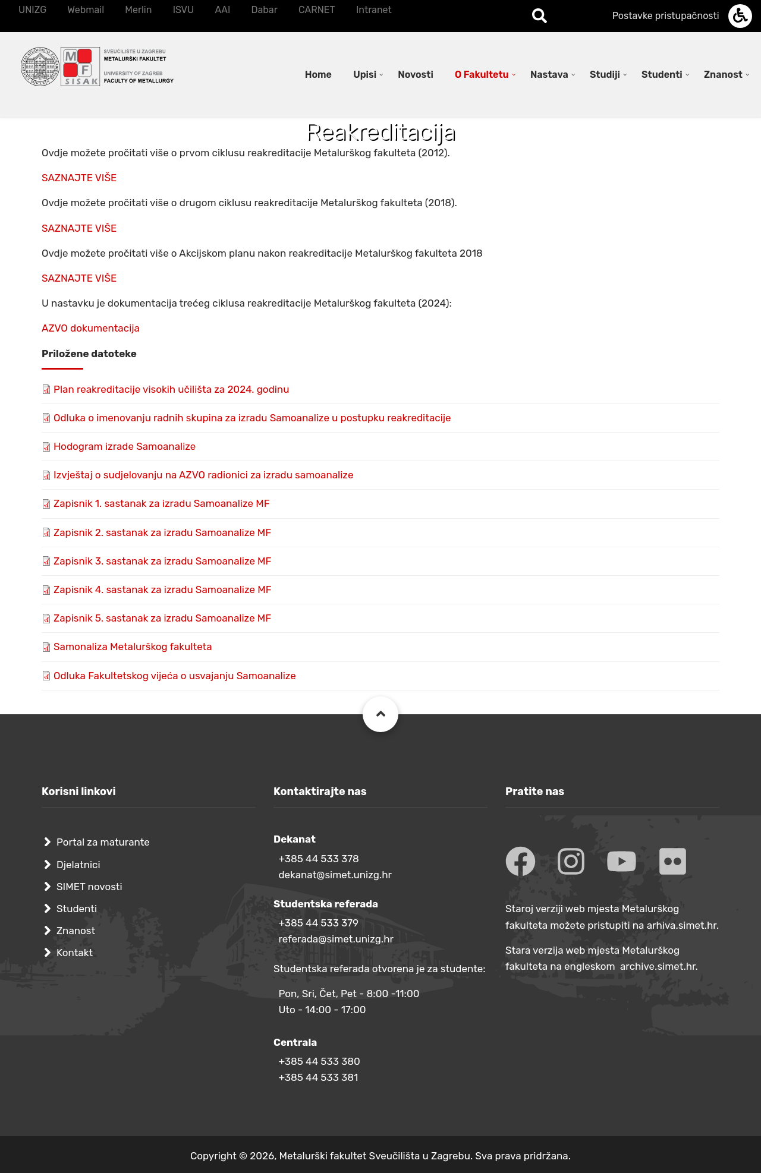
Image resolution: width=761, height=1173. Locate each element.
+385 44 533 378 (318, 859)
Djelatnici (78, 865)
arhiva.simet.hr (681, 925)
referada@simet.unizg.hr (336, 939)
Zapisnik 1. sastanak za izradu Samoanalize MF (162, 503)
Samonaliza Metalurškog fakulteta (133, 646)
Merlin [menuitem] (138, 9)
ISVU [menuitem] (183, 9)
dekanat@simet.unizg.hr (335, 875)
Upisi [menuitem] (364, 74)
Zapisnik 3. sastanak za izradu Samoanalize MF (163, 561)
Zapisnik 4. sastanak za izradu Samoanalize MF (163, 589)
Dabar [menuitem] (264, 9)
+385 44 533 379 (318, 923)
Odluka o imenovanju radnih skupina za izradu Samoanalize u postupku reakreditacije (252, 418)
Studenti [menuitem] (662, 74)
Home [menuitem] (318, 74)
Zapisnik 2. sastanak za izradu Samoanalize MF (162, 532)
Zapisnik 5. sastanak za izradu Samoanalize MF (162, 618)
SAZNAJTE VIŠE (79, 178)
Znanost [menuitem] (723, 74)
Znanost (75, 930)
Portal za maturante (103, 842)
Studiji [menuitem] (605, 74)
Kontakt (74, 952)
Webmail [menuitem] (85, 9)
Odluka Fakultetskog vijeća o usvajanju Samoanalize (175, 676)
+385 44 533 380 (319, 1061)
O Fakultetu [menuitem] (482, 74)
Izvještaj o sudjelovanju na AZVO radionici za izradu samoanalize (203, 475)
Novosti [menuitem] (415, 74)
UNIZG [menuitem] (32, 9)
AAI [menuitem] (222, 9)
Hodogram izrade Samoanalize (125, 446)
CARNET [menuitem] (316, 9)
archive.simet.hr (658, 966)
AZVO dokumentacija (91, 328)
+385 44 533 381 (318, 1077)
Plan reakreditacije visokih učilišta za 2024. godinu (171, 389)
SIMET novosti (89, 887)
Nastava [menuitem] (549, 74)
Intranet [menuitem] (374, 9)
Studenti (76, 909)
